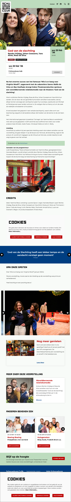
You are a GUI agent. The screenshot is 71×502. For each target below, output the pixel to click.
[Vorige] (2, 257)
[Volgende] (69, 257)
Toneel (11, 62)
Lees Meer (40, 365)
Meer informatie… (15, 234)
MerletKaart (21, 62)
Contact (52, 4)
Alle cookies (56, 239)
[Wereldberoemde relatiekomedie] (19, 392)
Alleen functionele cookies (20, 239)
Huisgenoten (43, 440)
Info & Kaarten (14, 448)
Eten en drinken (57, 4)
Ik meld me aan (58, 460)
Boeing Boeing (14, 440)
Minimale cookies (41, 239)
